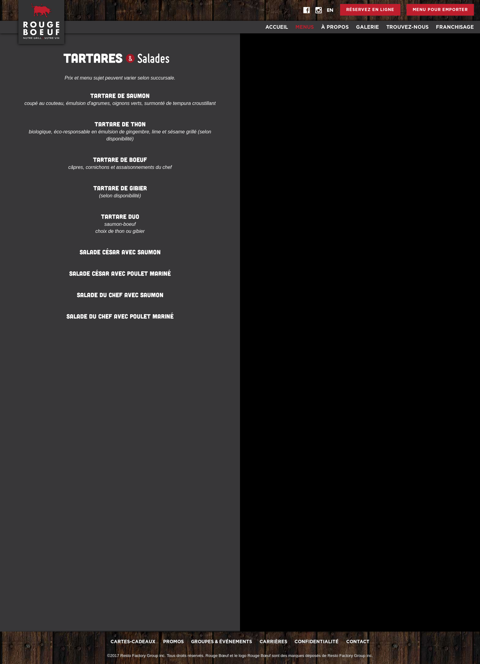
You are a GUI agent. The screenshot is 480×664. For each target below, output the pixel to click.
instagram (318, 10)
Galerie (367, 27)
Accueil (276, 27)
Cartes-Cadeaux (133, 642)
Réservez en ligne (370, 10)
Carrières (273, 642)
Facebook (306, 10)
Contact (357, 642)
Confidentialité (316, 642)
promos (173, 642)
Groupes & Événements (221, 642)
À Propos (335, 27)
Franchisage (455, 27)
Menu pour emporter (440, 10)
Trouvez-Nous (407, 27)
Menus (304, 27)
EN (330, 10)
